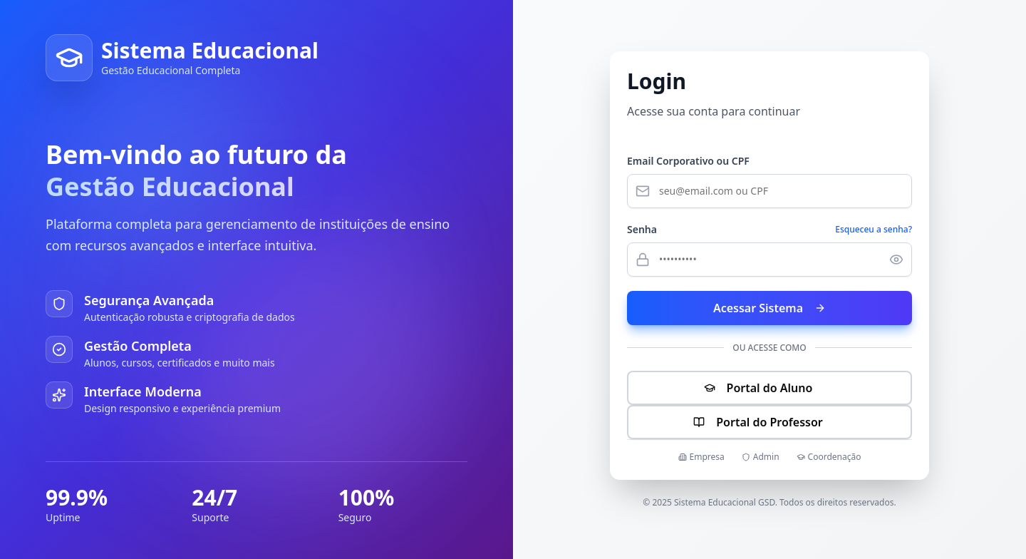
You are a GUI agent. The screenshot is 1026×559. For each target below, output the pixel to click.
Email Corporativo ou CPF (688, 161)
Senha (642, 229)
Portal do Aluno (770, 388)
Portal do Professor (769, 422)
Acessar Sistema (769, 308)
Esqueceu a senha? (873, 229)
